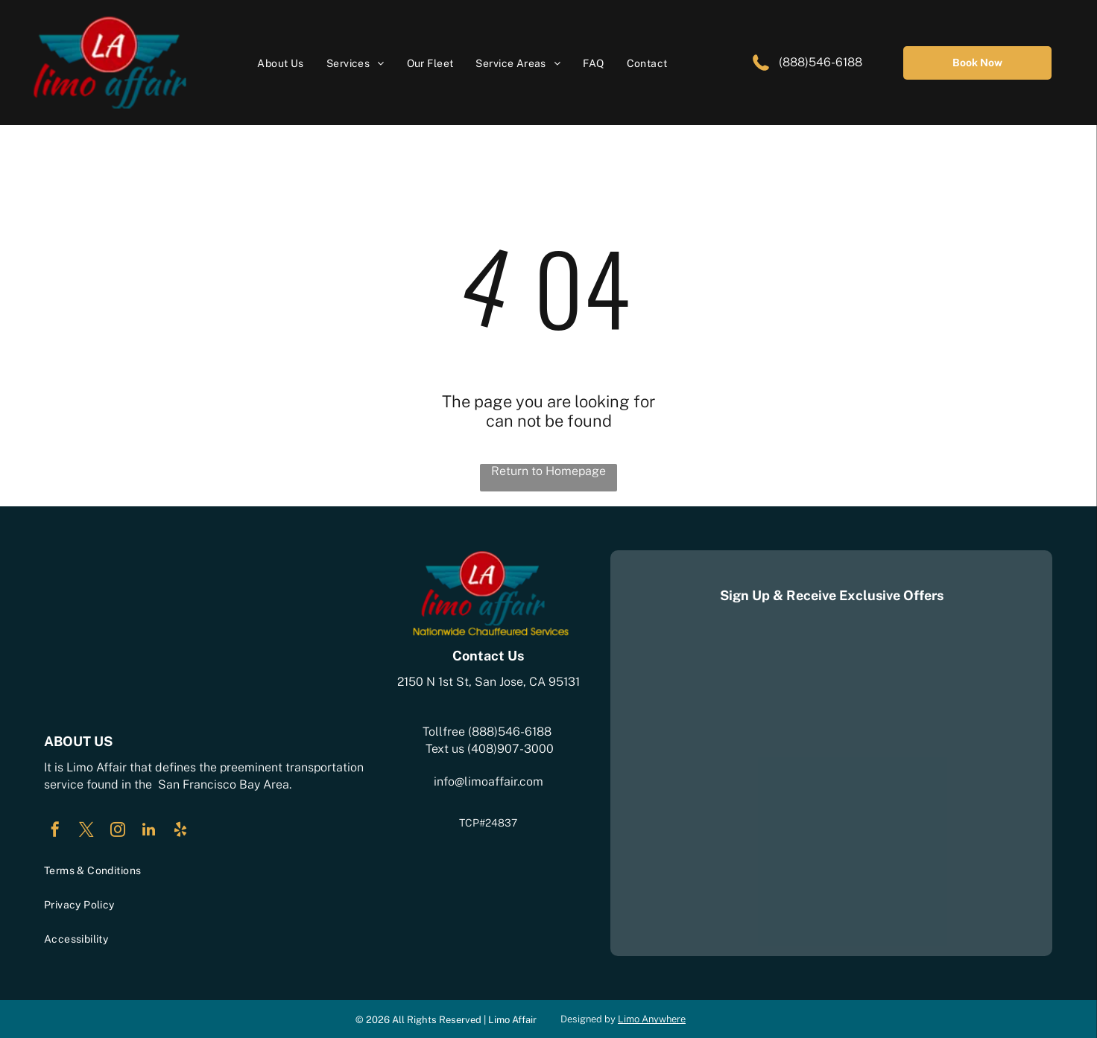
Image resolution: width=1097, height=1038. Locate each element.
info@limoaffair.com (488, 781)
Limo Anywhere (652, 1019)
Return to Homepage (548, 471)
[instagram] (118, 831)
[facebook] (55, 831)
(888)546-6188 (819, 62)
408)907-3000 (512, 749)
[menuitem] (280, 63)
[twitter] (86, 831)
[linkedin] (149, 831)
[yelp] (180, 831)
